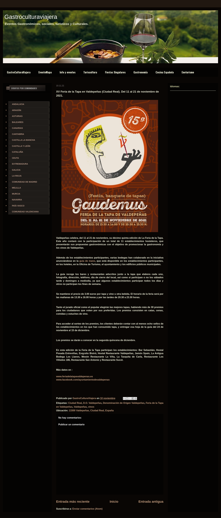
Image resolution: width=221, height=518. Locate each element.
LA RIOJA (17, 176)
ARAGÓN (16, 110)
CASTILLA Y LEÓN (21, 146)
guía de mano (87, 261)
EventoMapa (45, 72)
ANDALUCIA (18, 104)
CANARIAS (17, 128)
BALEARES (17, 122)
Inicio (114, 501)
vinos (91, 407)
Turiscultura (90, 72)
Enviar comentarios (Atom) (87, 509)
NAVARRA (17, 200)
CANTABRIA (18, 134)
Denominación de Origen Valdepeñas (123, 403)
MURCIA (16, 194)
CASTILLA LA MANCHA (23, 140)
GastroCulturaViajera (18, 72)
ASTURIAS (17, 116)
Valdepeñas (80, 407)
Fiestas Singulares (115, 72)
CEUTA (15, 158)
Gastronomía (140, 72)
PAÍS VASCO (18, 206)
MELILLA (16, 188)
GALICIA (16, 170)
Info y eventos (67, 72)
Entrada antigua (150, 501)
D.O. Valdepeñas (92, 403)
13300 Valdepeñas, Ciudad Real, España (91, 410)
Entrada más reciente (73, 501)
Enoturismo (188, 72)
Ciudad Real (75, 403)
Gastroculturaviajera (30, 17)
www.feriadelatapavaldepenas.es (74, 376)
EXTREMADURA (20, 164)
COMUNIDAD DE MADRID (24, 182)
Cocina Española (165, 72)
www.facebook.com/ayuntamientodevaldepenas (83, 379)
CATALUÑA (17, 152)
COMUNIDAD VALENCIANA (25, 211)
